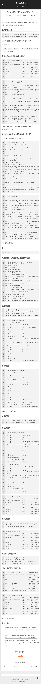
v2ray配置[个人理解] (33, 666)
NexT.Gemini (21, 681)
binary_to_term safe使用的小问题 (10, 667)
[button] (2, 4)
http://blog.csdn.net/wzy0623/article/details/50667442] (21, 626)
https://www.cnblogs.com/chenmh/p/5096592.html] (20, 634)
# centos (17, 662)
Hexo (15, 681)
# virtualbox (23, 662)
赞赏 (20, 655)
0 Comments (33, 15)
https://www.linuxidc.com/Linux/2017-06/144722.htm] (21, 637)
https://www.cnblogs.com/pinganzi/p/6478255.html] (20, 639)
